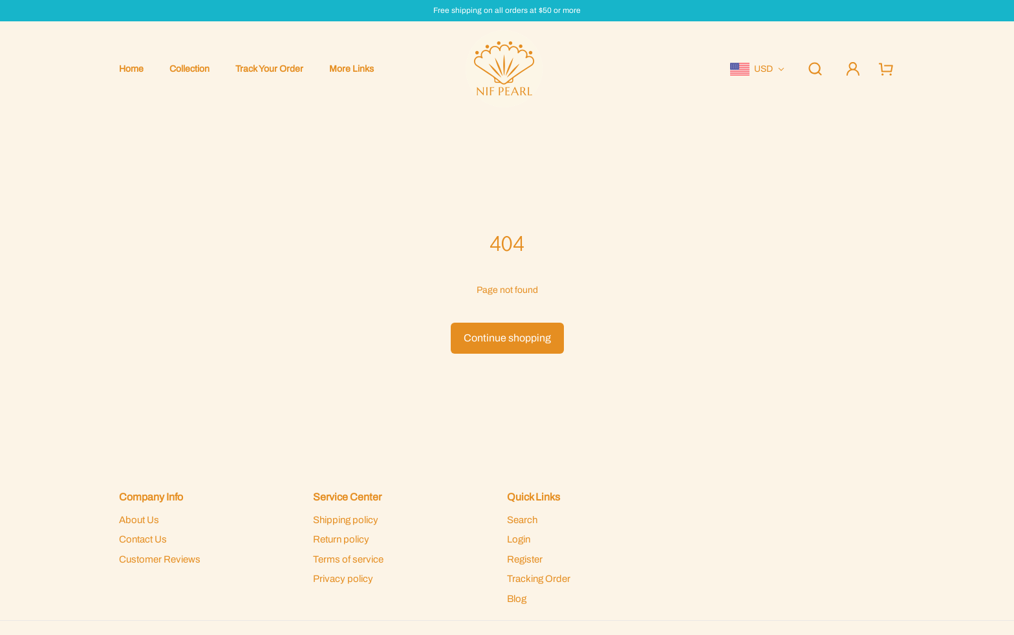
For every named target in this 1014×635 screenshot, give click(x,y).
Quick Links (533, 496)
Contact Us (143, 539)
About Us (139, 520)
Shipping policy (345, 520)
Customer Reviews (159, 559)
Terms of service (348, 559)
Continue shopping (507, 337)
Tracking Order (538, 579)
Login (518, 539)
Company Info (151, 496)
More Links (351, 69)
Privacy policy (343, 579)
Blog (516, 599)
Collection (189, 69)
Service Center (347, 496)
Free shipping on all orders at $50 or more (507, 10)
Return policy (341, 539)
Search (522, 520)
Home (131, 69)
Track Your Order (269, 69)
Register (525, 559)
